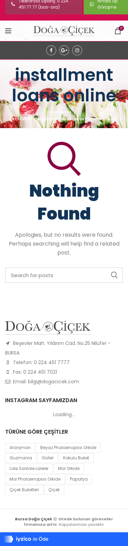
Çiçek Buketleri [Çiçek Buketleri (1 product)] (24, 490)
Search (114, 275)
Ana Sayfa (60, 112)
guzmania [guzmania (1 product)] (21, 458)
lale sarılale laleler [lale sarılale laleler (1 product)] (29, 468)
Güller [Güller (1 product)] (48, 458)
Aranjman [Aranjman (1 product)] (20, 447)
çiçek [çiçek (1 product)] (54, 490)
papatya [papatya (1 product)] (79, 479)
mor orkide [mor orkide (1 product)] (69, 468)
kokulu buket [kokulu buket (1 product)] (76, 458)
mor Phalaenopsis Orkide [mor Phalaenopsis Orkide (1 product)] (35, 479)
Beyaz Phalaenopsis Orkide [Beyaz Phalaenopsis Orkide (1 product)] (68, 447)
